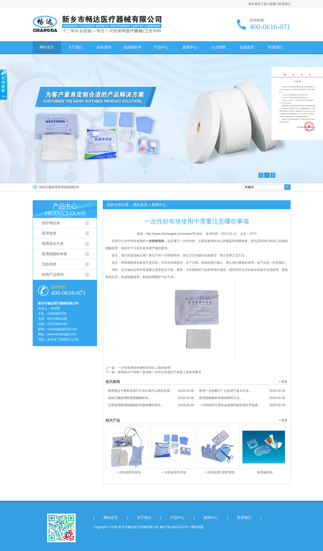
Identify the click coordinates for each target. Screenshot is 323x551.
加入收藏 (269, 4)
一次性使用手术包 (173, 472)
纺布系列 (104, 47)
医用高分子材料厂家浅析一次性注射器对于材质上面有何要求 (159, 372)
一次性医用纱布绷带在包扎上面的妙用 (144, 368)
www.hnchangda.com (62, 334)
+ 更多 (283, 381)
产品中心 (161, 47)
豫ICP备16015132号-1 (175, 527)
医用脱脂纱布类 (54, 254)
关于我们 (75, 47)
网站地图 (197, 527)
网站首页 (47, 47)
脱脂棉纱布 (133, 47)
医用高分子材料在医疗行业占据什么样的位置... (151, 391)
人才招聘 (218, 47)
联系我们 (284, 4)
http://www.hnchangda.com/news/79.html (174, 234)
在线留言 (247, 47)
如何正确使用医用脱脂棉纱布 (59, 187)
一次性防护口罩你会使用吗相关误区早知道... (242, 405)
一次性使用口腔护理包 (219, 472)
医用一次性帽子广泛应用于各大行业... (242, 391)
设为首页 (254, 4)
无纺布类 (49, 264)
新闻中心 (189, 47)
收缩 (3, 85)
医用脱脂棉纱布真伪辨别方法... (242, 398)
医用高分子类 (53, 243)
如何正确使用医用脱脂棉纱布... (151, 398)
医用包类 (49, 233)
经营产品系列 (53, 274)
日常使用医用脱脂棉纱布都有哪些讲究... (151, 405)
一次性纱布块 (170, 255)
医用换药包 (265, 472)
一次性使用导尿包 (128, 472)
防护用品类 (51, 223)
